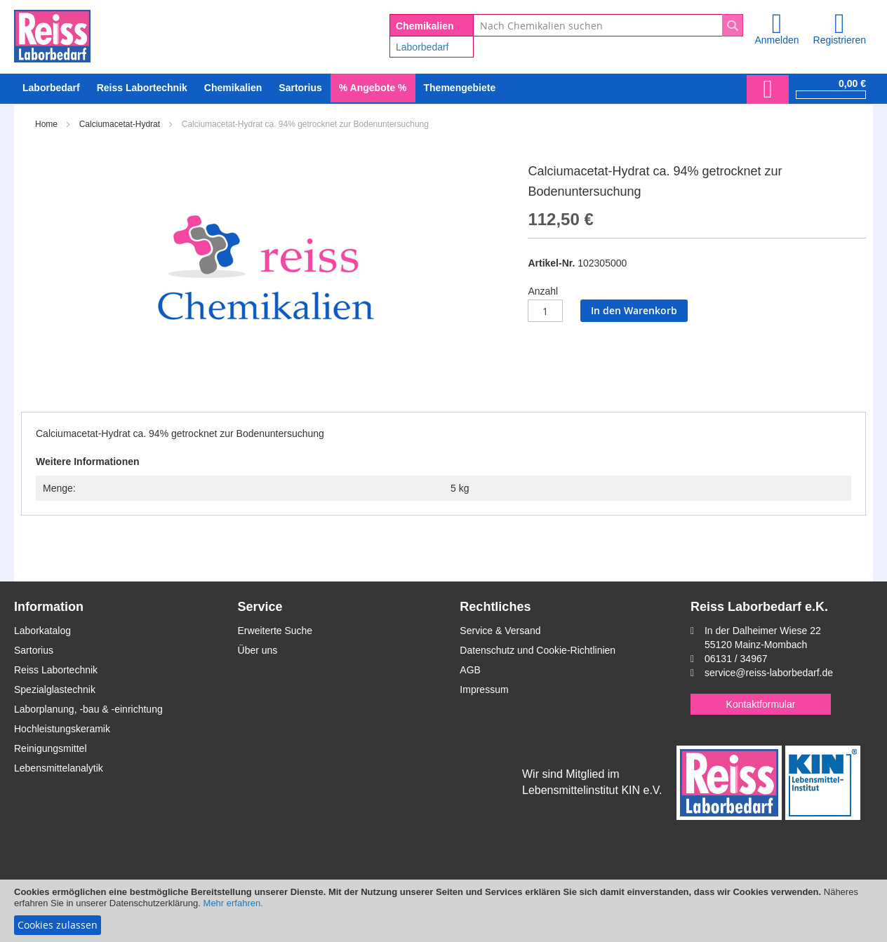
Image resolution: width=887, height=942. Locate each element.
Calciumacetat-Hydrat (119, 124)
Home (46, 124)
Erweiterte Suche (275, 630)
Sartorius (33, 650)
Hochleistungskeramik (62, 728)
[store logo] (52, 33)
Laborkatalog (42, 630)
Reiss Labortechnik (56, 669)
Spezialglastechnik (54, 689)
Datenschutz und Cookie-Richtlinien (537, 650)
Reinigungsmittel (50, 748)
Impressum (484, 689)
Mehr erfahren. (233, 903)
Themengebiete (460, 87)
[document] (443, 911)
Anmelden (776, 40)
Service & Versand (500, 630)
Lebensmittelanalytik (58, 768)
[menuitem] (51, 88)
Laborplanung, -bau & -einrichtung (88, 709)
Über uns (258, 650)
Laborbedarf (422, 47)
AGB (470, 669)
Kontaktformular (761, 704)
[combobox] (608, 25)
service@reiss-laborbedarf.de (769, 672)
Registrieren (839, 40)
